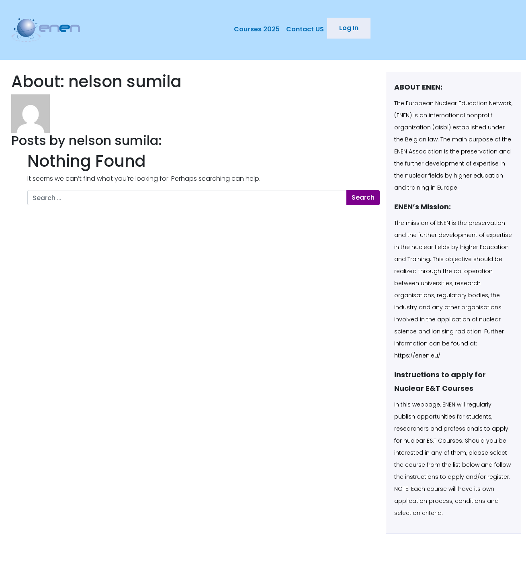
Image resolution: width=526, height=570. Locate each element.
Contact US (305, 29)
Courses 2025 (257, 29)
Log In (348, 28)
